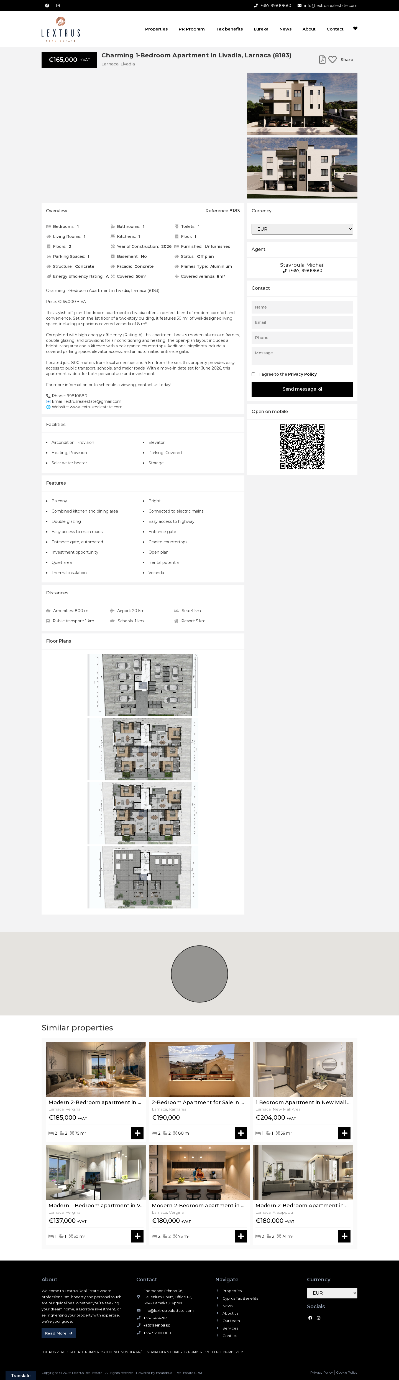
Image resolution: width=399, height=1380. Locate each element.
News (285, 29)
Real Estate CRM (188, 1373)
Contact (335, 29)
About (309, 29)
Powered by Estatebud (154, 1373)
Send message (302, 389)
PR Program (192, 29)
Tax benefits (229, 29)
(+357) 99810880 (302, 270)
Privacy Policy (302, 374)
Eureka (261, 29)
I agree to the (288, 374)
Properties (156, 29)
